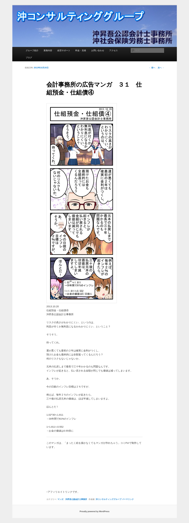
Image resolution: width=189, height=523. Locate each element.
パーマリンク (128, 499)
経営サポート (63, 50)
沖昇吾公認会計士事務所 (76, 499)
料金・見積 (80, 50)
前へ (152, 68)
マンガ (60, 499)
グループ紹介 (32, 50)
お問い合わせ (97, 50)
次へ (161, 68)
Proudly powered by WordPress (94, 511)
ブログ (29, 57)
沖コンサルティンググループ (108, 499)
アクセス (113, 50)
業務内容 (48, 50)
